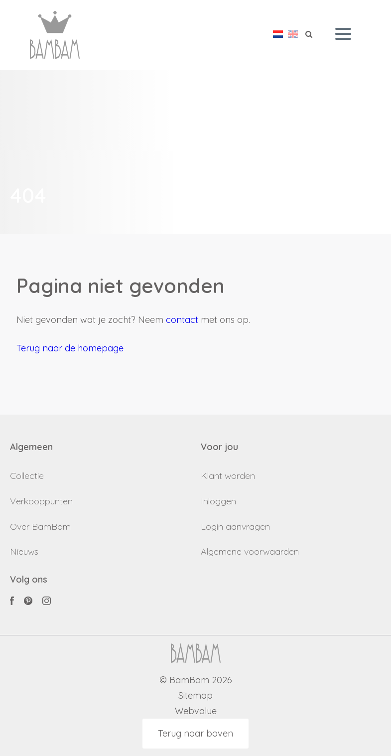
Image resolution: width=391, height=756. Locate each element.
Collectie (27, 475)
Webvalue (196, 711)
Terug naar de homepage (70, 348)
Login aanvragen (235, 526)
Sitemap (195, 696)
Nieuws (24, 551)
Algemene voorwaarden (250, 551)
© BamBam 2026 (195, 680)
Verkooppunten (41, 501)
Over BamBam (40, 526)
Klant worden (228, 475)
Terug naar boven (195, 733)
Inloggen (218, 501)
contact (182, 319)
